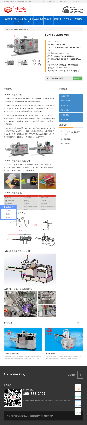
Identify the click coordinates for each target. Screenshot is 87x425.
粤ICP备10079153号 (46, 416)
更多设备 (48, 19)
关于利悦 (68, 19)
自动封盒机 (65, 110)
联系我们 (78, 19)
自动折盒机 (65, 115)
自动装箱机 (38, 19)
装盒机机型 (18, 20)
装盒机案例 (28, 20)
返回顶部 (75, 374)
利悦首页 (8, 19)
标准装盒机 (24, 29)
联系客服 (52, 1)
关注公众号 (77, 1)
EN (43, 1)
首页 (7, 29)
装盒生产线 (65, 105)
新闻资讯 (58, 19)
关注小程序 (64, 1)
